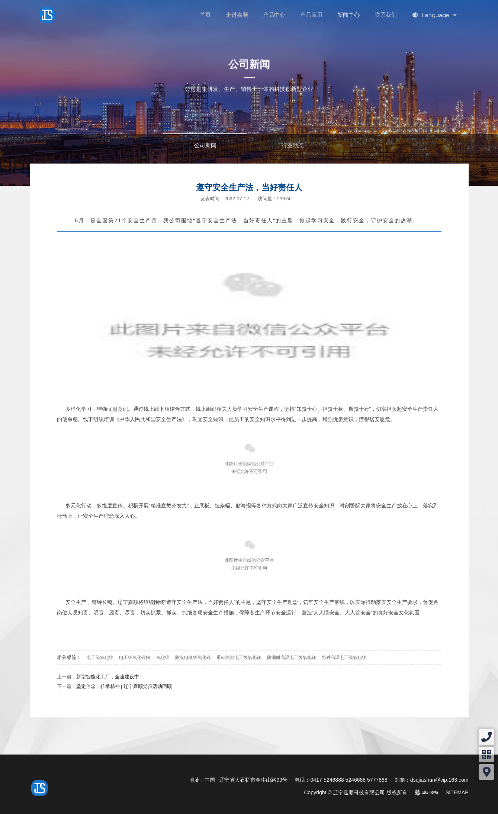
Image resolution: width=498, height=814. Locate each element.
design (430, 792)
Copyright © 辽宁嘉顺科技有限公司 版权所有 (355, 792)
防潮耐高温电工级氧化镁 (291, 657)
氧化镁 (163, 657)
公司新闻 (205, 145)
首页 (205, 15)
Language (434, 15)
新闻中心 (348, 15)
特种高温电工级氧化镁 (344, 657)
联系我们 (386, 15)
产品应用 (311, 15)
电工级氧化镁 (100, 657)
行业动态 (293, 145)
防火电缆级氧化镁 (193, 657)
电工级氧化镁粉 (134, 657)
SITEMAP (457, 792)
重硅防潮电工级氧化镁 (238, 657)
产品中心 (274, 15)
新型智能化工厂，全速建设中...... (111, 676)
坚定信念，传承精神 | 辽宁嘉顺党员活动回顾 (124, 686)
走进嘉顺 (237, 15)
